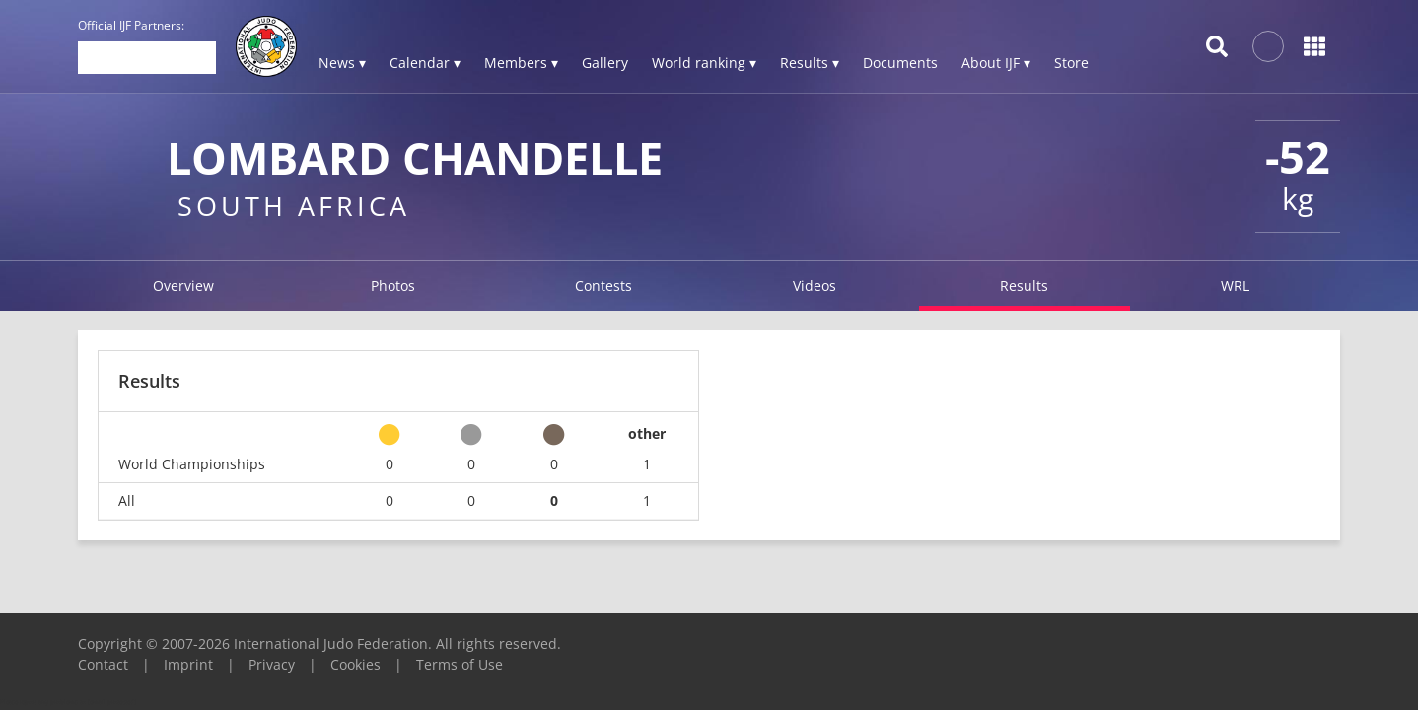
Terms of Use (459, 664)
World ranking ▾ (704, 62)
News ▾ (342, 62)
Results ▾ (809, 62)
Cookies (355, 664)
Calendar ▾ (425, 62)
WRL (1235, 285)
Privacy (271, 664)
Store (1071, 62)
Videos (814, 285)
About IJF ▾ (995, 62)
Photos (393, 285)
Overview (183, 285)
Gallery (605, 62)
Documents (900, 62)
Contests (603, 285)
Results (1024, 285)
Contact (103, 664)
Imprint (188, 664)
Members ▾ (521, 62)
